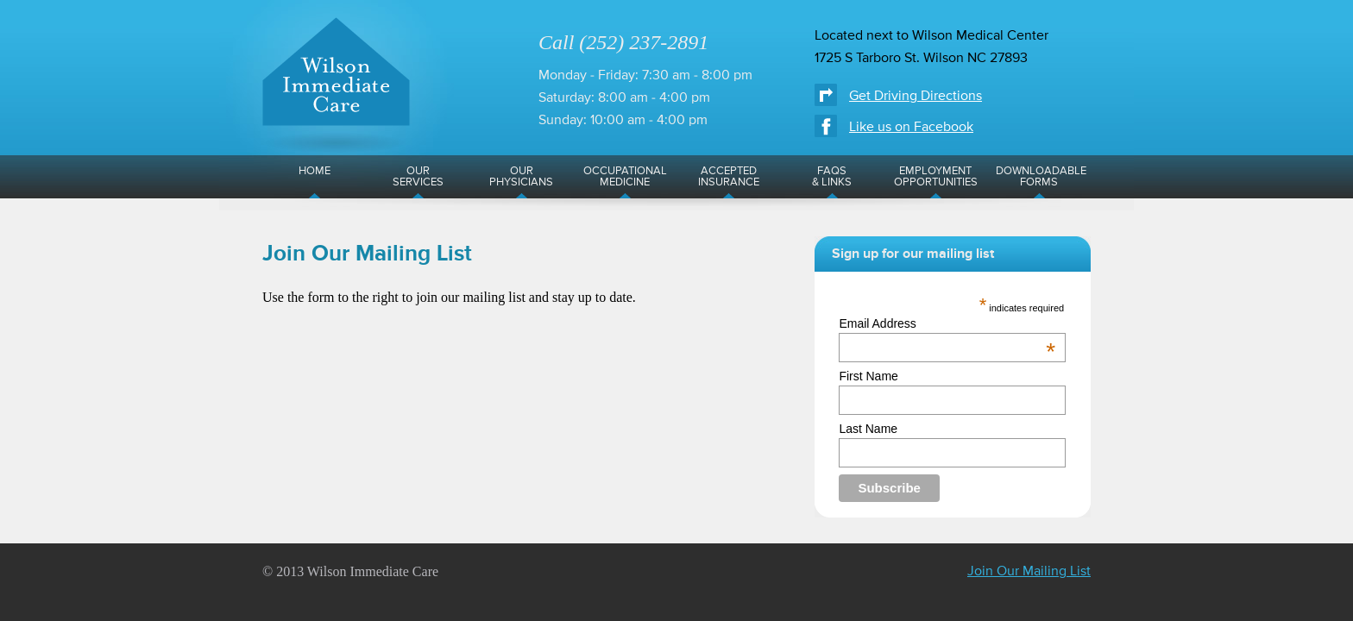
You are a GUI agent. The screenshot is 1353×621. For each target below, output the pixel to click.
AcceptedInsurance (728, 177)
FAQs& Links (832, 177)
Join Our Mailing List (1029, 572)
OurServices (418, 177)
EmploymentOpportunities (936, 177)
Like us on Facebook (911, 128)
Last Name (868, 429)
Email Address (947, 323)
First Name (868, 376)
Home (314, 171)
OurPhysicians (521, 177)
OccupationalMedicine (625, 177)
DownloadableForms (1041, 177)
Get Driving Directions (915, 97)
